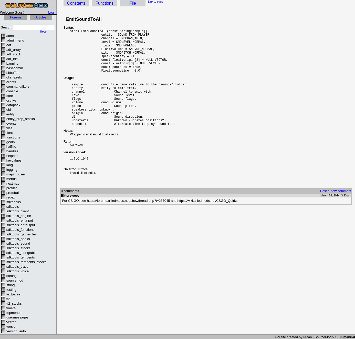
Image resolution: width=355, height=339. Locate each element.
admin (8, 36)
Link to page (155, 1)
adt (6, 45)
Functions (104, 3)
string (8, 285)
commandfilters (15, 86)
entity (8, 114)
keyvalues (11, 160)
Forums (16, 17)
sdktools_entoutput (18, 225)
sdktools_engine (16, 216)
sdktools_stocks (15, 248)
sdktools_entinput (17, 220)
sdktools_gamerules (19, 234)
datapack (10, 105)
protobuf (10, 193)
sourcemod (12, 280)
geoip (8, 142)
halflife (8, 146)
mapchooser (13, 174)
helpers (9, 156)
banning (9, 63)
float (7, 133)
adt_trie (9, 59)
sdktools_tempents (18, 257)
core (7, 96)
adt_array (11, 49)
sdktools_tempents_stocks (23, 262)
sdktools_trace (14, 266)
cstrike (8, 100)
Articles (40, 17)
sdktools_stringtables (19, 253)
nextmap (10, 183)
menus (9, 179)
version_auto (13, 331)
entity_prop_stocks (18, 119)
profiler (9, 188)
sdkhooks (11, 202)
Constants (76, 3)
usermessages (14, 317)
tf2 (5, 299)
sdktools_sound (15, 243)
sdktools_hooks (15, 239)
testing (8, 289)
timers (8, 308)
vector (8, 322)
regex (8, 197)
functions (10, 137)
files (6, 128)
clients (8, 82)
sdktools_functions (17, 229)
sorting (9, 276)
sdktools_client (15, 211)
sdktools (10, 206)
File (132, 3)
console (9, 91)
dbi (6, 109)
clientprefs (11, 77)
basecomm (12, 68)
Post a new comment (335, 210)
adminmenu (12, 40)
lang (7, 165)
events (8, 123)
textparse (10, 294)
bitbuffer (10, 73)
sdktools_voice (15, 271)
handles (9, 151)
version (9, 326)
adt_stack (11, 54)
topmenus (11, 313)
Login (52, 12)
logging (9, 169)
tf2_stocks (11, 303)
